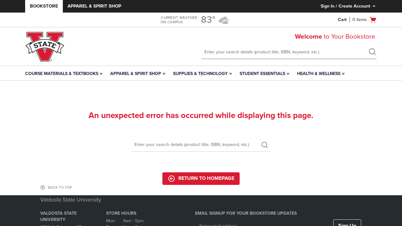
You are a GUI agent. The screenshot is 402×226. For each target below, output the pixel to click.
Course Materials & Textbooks (61, 73)
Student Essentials (262, 73)
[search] (372, 52)
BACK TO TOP (60, 187)
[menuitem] (64, 74)
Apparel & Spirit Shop (94, 6)
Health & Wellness (318, 73)
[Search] (201, 145)
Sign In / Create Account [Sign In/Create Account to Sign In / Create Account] (349, 6)
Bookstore (44, 6)
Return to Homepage (201, 178)
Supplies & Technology (200, 73)
